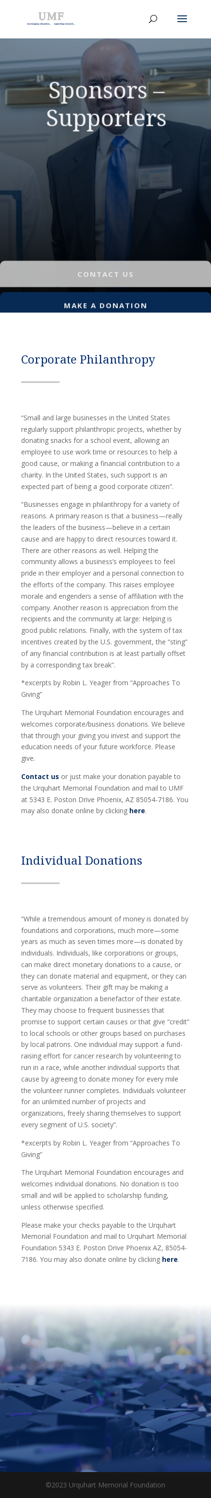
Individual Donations (81, 860)
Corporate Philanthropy (88, 359)
